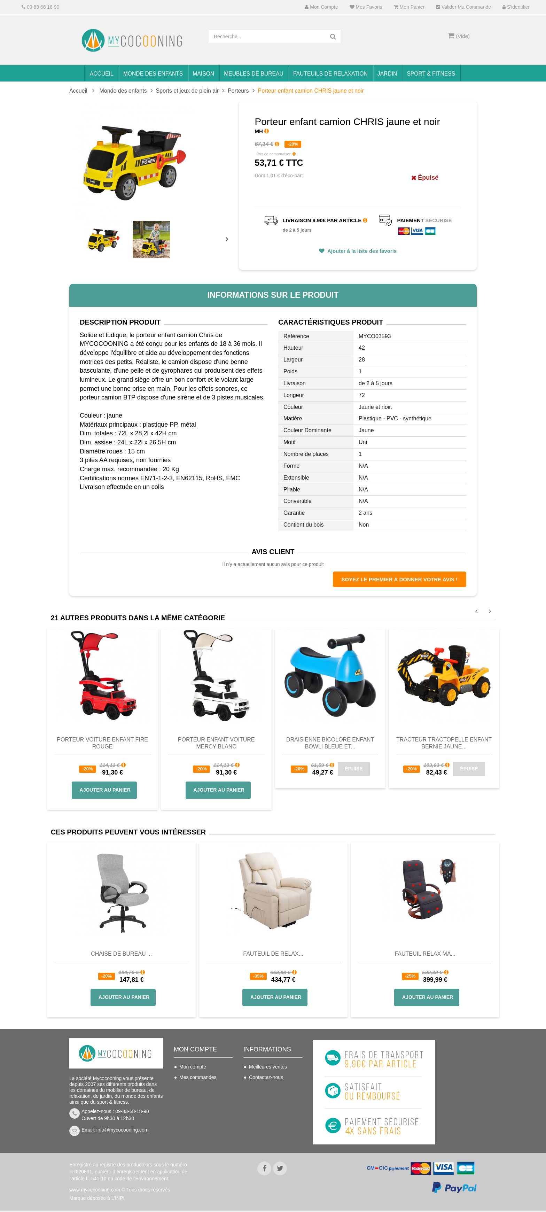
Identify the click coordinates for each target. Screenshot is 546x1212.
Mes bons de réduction (204, 1119)
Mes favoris (366, 7)
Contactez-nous (266, 1077)
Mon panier (409, 7)
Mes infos (189, 1108)
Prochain (229, 243)
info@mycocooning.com (122, 1130)
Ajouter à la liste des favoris (361, 251)
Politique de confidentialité (264, 1134)
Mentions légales (267, 1119)
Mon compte (321, 7)
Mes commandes (198, 1077)
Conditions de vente (270, 1098)
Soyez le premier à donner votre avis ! (400, 579)
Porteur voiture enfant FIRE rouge (102, 743)
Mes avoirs (191, 1087)
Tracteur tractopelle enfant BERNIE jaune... (444, 743)
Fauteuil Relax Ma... (425, 954)
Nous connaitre (265, 1108)
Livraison (258, 1087)
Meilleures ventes (268, 1067)
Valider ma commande (463, 7)
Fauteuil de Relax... (273, 954)
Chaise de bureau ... (121, 954)
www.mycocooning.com (94, 1191)
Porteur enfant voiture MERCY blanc (216, 743)
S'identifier (516, 7)
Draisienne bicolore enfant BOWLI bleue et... (330, 743)
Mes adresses (194, 1098)
